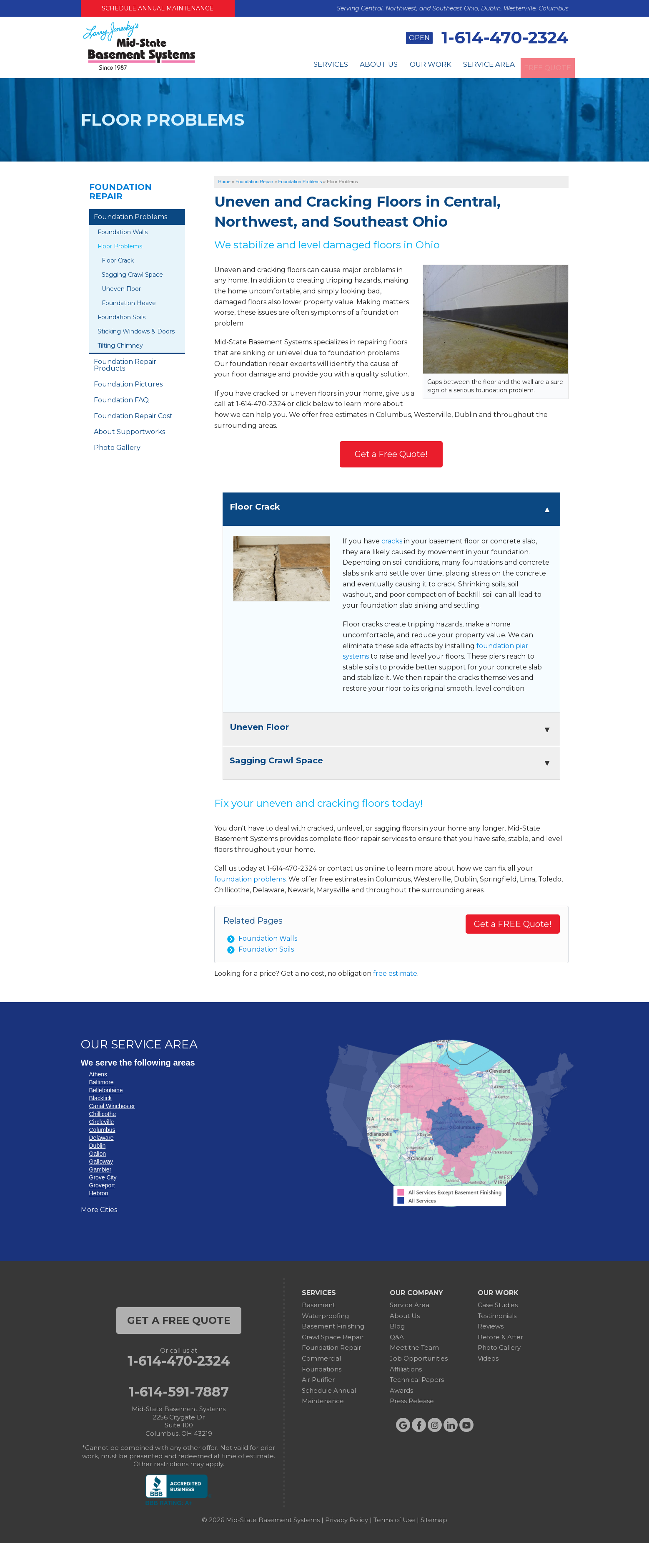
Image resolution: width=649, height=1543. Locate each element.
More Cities (99, 1210)
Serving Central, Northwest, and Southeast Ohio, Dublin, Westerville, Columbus (453, 8)
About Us (344, 66)
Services (289, 66)
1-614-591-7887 (179, 1392)
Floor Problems (120, 246)
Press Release (412, 1401)
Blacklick (100, 1098)
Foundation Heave (129, 303)
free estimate (395, 973)
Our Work (403, 66)
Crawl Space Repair (332, 1337)
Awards (401, 1390)
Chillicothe (102, 1114)
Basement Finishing (333, 1326)
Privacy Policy (346, 1520)
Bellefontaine (106, 1090)
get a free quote (179, 1320)
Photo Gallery (117, 448)
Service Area (471, 66)
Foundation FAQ (121, 400)
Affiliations (406, 1369)
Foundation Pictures (128, 384)
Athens (98, 1074)
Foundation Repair (120, 191)
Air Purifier (318, 1380)
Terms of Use (394, 1520)
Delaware (101, 1137)
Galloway (101, 1161)
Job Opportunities (419, 1358)
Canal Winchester (112, 1106)
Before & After (500, 1337)
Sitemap (434, 1520)
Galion (97, 1153)
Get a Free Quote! (391, 454)
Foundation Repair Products (125, 365)
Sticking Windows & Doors (136, 331)
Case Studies (498, 1305)
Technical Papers (417, 1380)
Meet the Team (414, 1347)
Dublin (97, 1145)
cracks (391, 541)
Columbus (102, 1129)
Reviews (491, 1326)
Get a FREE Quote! (512, 924)
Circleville (101, 1122)
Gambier (100, 1169)
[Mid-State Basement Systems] (139, 69)
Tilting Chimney (120, 345)
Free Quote (541, 66)
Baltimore (101, 1082)
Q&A (397, 1337)
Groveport (102, 1185)
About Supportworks (129, 432)
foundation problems (250, 879)
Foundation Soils (266, 949)
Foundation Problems (130, 217)
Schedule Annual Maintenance (157, 8)
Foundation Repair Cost (133, 416)
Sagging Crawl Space (132, 274)
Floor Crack (118, 260)
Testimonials (497, 1316)
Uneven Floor (121, 289)
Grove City (103, 1177)
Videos (488, 1358)
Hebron (98, 1193)
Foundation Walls (267, 938)
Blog (397, 1326)
